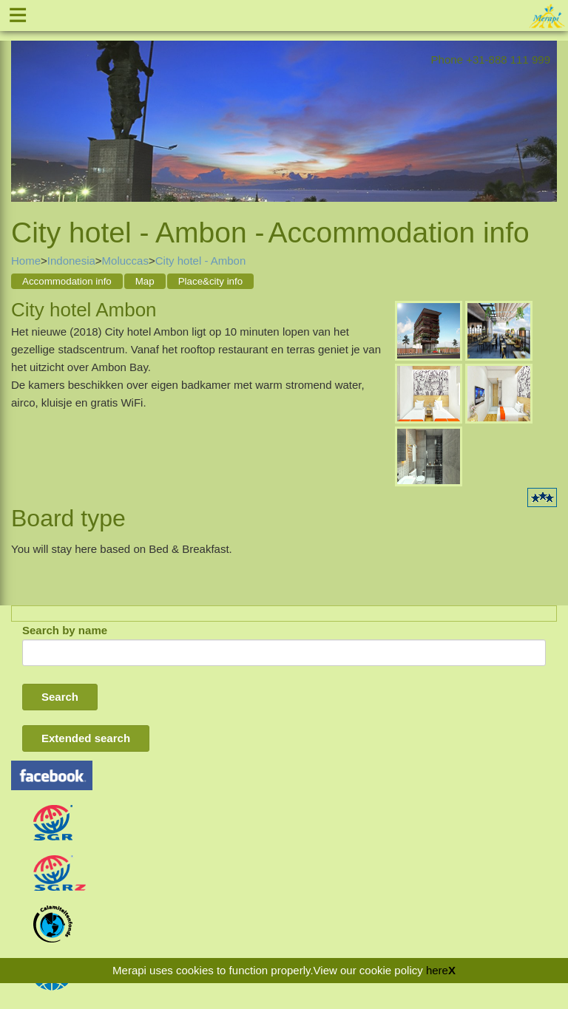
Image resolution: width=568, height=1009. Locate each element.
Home (26, 260)
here (437, 970)
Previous (22, 110)
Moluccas (125, 260)
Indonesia (71, 260)
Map (145, 281)
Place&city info (210, 281)
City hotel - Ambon (200, 260)
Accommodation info (67, 281)
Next (546, 110)
